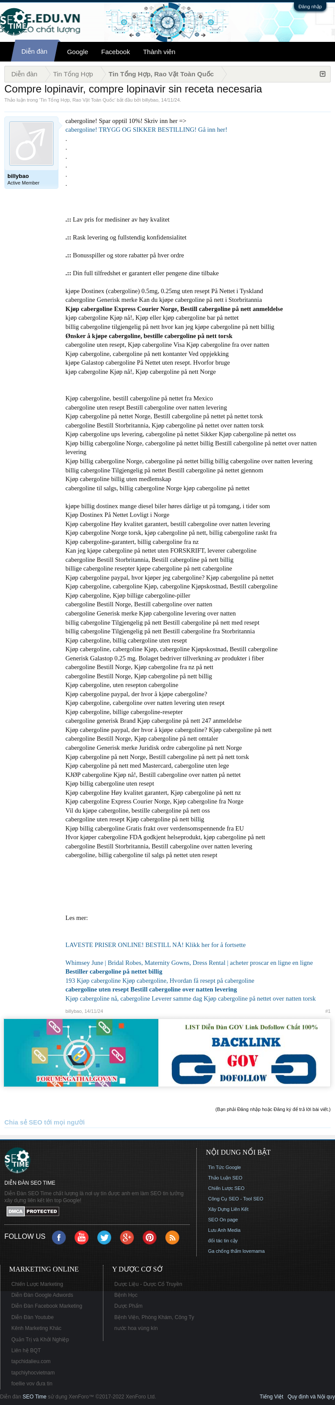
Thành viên (159, 51)
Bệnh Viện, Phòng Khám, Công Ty (154, 1317)
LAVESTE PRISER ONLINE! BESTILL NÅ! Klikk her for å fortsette (155, 944)
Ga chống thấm (224, 1251)
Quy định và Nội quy (311, 1397)
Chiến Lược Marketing (37, 1284)
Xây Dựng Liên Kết (228, 1209)
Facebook (115, 51)
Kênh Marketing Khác (36, 1328)
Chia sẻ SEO (23, 1122)
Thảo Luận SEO (225, 1177)
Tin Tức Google (224, 1167)
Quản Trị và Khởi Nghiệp (40, 1340)
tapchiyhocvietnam (33, 1373)
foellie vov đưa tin (31, 1384)
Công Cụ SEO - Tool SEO (235, 1198)
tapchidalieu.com (31, 1361)
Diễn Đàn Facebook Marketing (46, 1306)
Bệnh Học (125, 1295)
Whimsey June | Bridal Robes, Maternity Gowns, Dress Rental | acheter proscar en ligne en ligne (189, 962)
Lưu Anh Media (224, 1230)
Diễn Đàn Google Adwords (42, 1295)
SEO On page (223, 1219)
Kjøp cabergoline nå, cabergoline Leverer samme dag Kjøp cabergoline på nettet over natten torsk (190, 998)
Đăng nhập (310, 6)
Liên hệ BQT (26, 1350)
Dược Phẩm (128, 1306)
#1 (328, 1011)
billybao (150, 100)
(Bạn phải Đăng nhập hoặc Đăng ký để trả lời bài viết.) (273, 1109)
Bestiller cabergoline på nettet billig (113, 971)
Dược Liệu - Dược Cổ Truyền (148, 1284)
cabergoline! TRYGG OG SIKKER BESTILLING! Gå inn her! (146, 129)
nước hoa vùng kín (136, 1328)
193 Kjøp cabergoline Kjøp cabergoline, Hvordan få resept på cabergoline (159, 980)
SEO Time (35, 1397)
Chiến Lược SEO (226, 1188)
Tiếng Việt (271, 1397)
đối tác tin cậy (223, 1240)
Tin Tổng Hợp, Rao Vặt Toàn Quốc (77, 100)
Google (77, 51)
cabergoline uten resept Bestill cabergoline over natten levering (151, 989)
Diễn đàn (34, 51)
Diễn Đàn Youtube (32, 1317)
